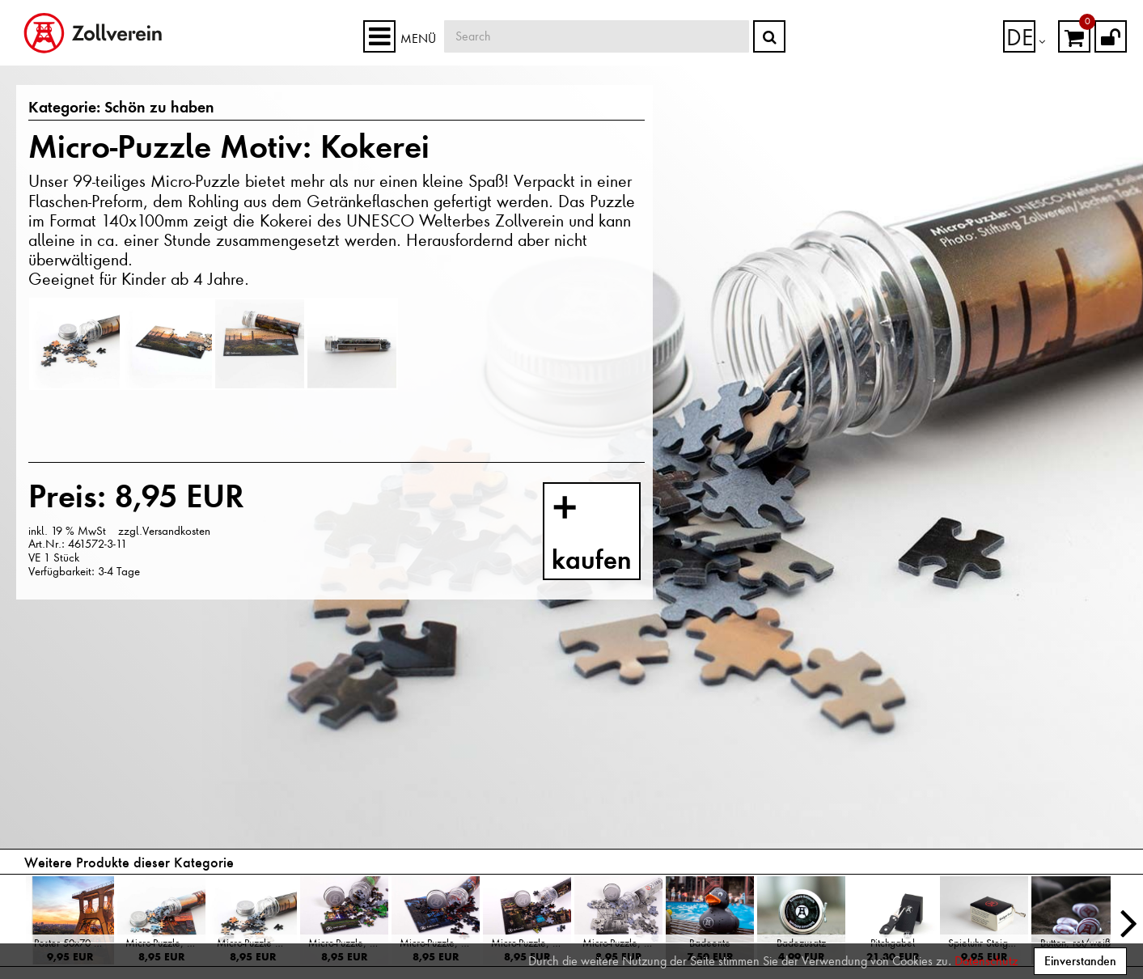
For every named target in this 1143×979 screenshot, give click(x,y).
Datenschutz (986, 961)
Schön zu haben (138, 108)
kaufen (607, 535)
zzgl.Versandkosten (164, 530)
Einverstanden (1080, 960)
